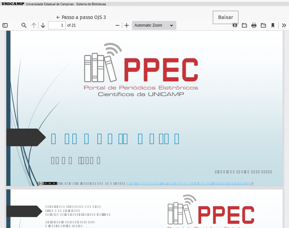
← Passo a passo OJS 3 (83, 16)
